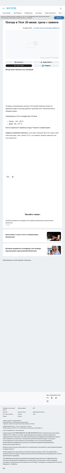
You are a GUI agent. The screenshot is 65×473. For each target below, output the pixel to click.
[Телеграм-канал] (46, 65)
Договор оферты (22, 408)
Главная (5, 416)
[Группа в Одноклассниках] (52, 398)
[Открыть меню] (4, 8)
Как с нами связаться (8, 414)
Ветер (29, 135)
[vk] (7, 177)
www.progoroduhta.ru (16, 420)
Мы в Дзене (39, 13)
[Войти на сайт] (60, 8)
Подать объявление (50, 13)
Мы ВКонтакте (28, 13)
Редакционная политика (38, 412)
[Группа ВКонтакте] (19, 62)
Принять (59, 17)
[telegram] (13, 177)
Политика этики (21, 412)
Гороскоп (5, 412)
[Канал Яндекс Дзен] (19, 65)
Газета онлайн (6, 13)
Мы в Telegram (18, 13)
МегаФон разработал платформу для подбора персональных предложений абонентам (32, 223)
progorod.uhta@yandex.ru (9, 430)
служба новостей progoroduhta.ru (46, 28)
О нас (34, 414)
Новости (20, 416)
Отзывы (20, 414)
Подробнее (14, 464)
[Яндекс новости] (46, 62)
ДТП (34, 408)
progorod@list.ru (38, 428)
